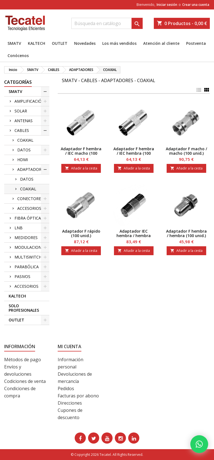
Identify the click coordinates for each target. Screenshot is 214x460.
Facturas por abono (78, 396)
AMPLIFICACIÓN (29, 101)
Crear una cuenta (195, 4)
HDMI (22, 159)
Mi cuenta (69, 346)
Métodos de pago (22, 359)
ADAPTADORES (31, 169)
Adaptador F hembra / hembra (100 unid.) (186, 233)
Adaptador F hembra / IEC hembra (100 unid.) (133, 153)
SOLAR (20, 111)
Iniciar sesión (167, 4)
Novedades (85, 43)
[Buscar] (107, 23)
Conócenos (18, 55)
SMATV (14, 43)
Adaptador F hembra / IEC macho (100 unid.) (81, 153)
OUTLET (59, 43)
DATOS (24, 149)
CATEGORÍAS (18, 82)
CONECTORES (30, 198)
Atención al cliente (161, 43)
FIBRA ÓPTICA (27, 218)
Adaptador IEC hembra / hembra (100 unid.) (133, 235)
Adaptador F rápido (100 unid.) (81, 233)
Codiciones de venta (25, 381)
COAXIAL (25, 140)
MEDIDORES (26, 237)
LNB (18, 227)
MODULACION (28, 247)
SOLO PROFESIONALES (24, 308)
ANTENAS (23, 120)
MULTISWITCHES (30, 257)
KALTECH (36, 43)
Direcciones (70, 403)
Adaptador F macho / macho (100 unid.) (186, 151)
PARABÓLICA (26, 266)
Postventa (196, 43)
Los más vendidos (119, 43)
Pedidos (66, 388)
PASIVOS (22, 276)
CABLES (21, 130)
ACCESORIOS (29, 208)
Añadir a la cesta (81, 168)
